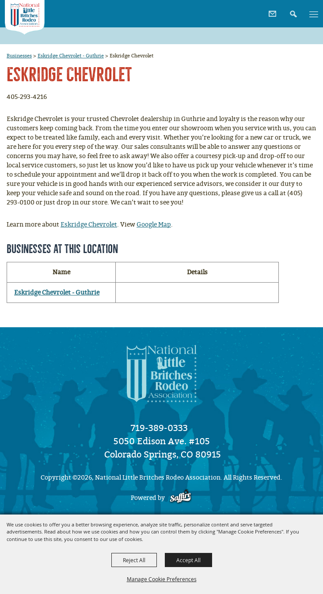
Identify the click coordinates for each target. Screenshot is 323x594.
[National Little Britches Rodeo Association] (24, 17)
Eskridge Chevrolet (89, 224)
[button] (292, 11)
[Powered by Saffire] (180, 498)
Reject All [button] (134, 560)
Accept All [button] (188, 560)
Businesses (19, 56)
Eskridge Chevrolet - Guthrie (71, 56)
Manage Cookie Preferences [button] (162, 579)
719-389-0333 (159, 428)
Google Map (154, 224)
